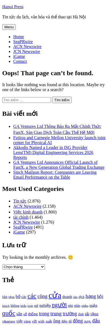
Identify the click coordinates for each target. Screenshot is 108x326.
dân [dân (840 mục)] (75, 297)
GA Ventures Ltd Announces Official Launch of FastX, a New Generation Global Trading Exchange (58, 165)
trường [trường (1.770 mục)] (70, 313)
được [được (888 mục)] (87, 321)
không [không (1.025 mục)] (15, 306)
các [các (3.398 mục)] (32, 295)
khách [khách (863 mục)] (6, 305)
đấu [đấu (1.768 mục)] (96, 321)
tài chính (21, 217)
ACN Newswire (27, 46)
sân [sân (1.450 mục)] (19, 313)
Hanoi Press (12, 6)
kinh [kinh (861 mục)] (30, 305)
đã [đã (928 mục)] (70, 321)
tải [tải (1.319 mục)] (87, 314)
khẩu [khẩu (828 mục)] (23, 305)
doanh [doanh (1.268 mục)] (67, 296)
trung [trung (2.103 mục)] (56, 313)
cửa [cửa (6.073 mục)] (54, 295)
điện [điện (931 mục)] (64, 321)
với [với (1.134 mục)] (34, 321)
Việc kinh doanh (28, 212)
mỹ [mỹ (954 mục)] (36, 306)
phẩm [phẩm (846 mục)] (84, 305)
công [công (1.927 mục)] (42, 296)
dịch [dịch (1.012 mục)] (81, 297)
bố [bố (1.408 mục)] (18, 296)
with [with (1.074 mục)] (41, 321)
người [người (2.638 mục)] (59, 305)
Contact (20, 61)
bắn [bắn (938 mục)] (4, 297)
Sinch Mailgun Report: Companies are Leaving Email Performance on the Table (55, 174)
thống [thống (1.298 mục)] (33, 314)
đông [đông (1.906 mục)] (78, 321)
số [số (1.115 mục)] (25, 314)
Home (18, 36)
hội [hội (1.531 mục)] (100, 296)
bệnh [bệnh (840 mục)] (12, 297)
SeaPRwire (23, 41)
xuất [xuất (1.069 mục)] (48, 321)
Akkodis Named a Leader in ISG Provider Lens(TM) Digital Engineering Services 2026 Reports (53, 152)
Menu (8, 27)
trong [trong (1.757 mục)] (44, 313)
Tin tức (19, 201)
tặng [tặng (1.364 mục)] (94, 313)
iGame (19, 56)
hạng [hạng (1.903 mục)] (90, 296)
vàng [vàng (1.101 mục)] (27, 321)
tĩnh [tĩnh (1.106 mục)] (81, 314)
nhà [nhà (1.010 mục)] (70, 306)
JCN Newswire (26, 51)
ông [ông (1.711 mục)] (56, 321)
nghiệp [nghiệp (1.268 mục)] (45, 305)
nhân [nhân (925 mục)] (77, 306)
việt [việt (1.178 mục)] (19, 321)
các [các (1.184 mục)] (24, 297)
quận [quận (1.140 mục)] (94, 305)
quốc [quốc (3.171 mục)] (8, 313)
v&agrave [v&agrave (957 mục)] (8, 321)
